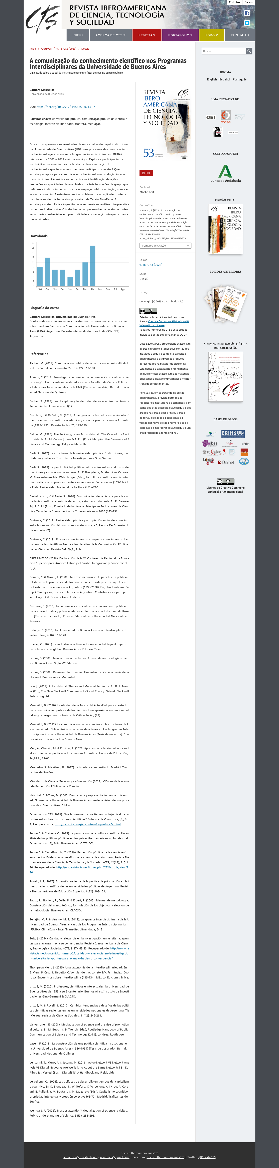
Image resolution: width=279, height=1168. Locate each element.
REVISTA (147, 35)
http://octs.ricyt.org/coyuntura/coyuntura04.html (88, 824)
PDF (147, 173)
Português (240, 79)
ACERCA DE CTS (111, 35)
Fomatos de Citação (154, 245)
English (212, 79)
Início (33, 48)
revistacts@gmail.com (115, 1157)
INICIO (78, 35)
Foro (211, 35)
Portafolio (180, 35)
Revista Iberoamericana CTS (165, 1157)
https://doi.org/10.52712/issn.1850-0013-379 (67, 107)
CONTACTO (240, 35)
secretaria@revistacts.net (81, 1157)
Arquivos (46, 48)
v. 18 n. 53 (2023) (66, 48)
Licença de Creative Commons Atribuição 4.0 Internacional (225, 487)
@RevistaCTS (207, 1157)
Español (224, 79)
